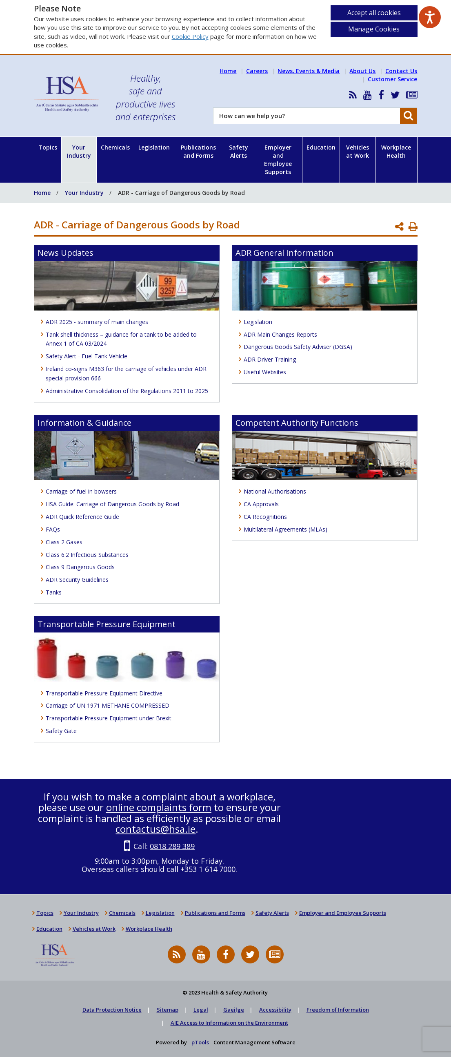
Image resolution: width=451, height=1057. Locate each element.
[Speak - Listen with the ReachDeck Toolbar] (430, 17)
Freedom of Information (338, 1009)
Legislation (154, 147)
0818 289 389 (172, 846)
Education (321, 147)
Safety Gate (61, 731)
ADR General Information (284, 252)
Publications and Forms (198, 151)
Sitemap (167, 1009)
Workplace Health (396, 151)
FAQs (53, 529)
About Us (362, 71)
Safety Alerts (238, 151)
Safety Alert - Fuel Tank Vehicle (86, 356)
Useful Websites (265, 372)
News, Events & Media (309, 71)
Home (228, 71)
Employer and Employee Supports (278, 159)
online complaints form (158, 807)
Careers (257, 71)
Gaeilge (233, 1009)
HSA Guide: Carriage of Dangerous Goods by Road (112, 504)
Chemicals (115, 147)
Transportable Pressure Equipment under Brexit (108, 718)
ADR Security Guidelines (77, 579)
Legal (200, 1009)
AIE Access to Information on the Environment (229, 1022)
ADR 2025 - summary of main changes (97, 322)
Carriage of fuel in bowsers (81, 491)
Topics (47, 147)
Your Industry (79, 151)
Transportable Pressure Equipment (107, 624)
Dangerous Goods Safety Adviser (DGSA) (298, 347)
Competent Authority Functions (296, 422)
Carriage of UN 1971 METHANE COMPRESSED (107, 705)
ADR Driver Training (270, 359)
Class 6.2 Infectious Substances (87, 555)
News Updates (65, 252)
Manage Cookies (374, 29)
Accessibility (275, 1009)
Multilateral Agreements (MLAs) (285, 529)
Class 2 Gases (64, 542)
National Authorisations (275, 491)
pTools (200, 1042)
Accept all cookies (374, 12)
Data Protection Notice (112, 1009)
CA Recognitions (265, 517)
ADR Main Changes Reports (280, 334)
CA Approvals (261, 504)
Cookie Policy (190, 36)
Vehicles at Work (357, 151)
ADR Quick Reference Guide (82, 517)
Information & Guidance (84, 422)
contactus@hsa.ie (156, 829)
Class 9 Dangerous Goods (80, 567)
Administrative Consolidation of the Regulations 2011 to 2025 (127, 391)
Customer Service (392, 79)
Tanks (54, 592)
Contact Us (401, 71)
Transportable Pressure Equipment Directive (104, 693)
